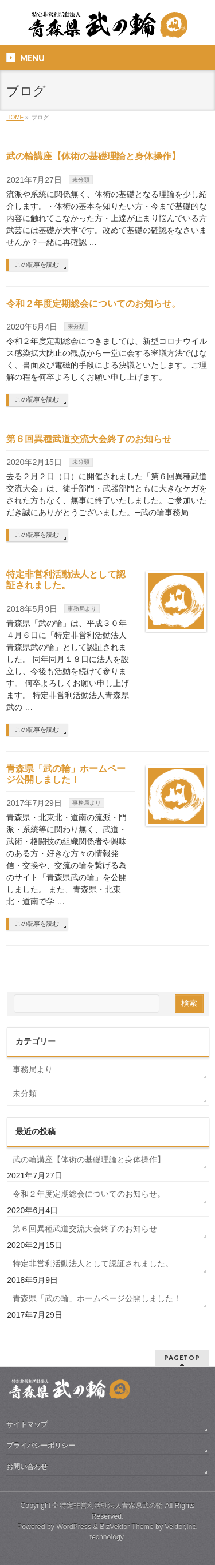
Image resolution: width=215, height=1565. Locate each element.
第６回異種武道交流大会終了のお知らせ (88, 439)
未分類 (80, 179)
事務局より (82, 608)
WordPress (73, 1527)
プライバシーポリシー (40, 1446)
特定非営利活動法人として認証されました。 (93, 1263)
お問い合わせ (27, 1467)
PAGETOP (182, 1357)
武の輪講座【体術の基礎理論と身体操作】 (93, 156)
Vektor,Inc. (181, 1527)
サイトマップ (27, 1424)
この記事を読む (37, 264)
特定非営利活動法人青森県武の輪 (111, 1506)
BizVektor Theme (127, 1527)
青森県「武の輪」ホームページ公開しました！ (97, 1298)
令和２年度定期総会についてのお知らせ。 (93, 303)
